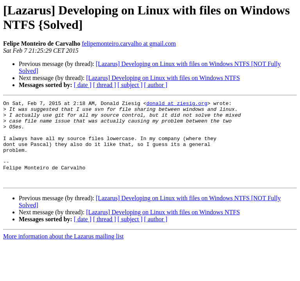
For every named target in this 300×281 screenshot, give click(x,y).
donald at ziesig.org (176, 104)
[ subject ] (130, 85)
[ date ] (82, 85)
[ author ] (156, 85)
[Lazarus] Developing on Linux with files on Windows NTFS (163, 78)
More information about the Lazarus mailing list (63, 252)
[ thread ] (104, 85)
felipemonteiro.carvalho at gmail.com (129, 43)
